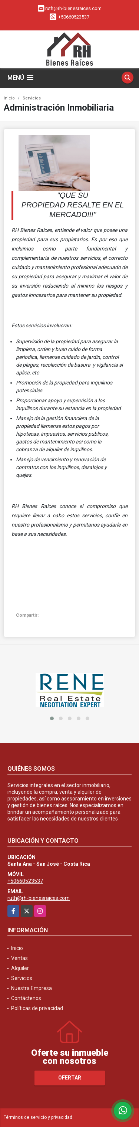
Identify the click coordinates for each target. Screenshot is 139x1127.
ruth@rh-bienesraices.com (38, 898)
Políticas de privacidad (37, 1008)
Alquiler (20, 968)
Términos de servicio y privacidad (38, 1117)
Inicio (9, 98)
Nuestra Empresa (31, 988)
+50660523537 (73, 17)
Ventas (19, 958)
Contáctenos (26, 998)
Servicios (32, 98)
